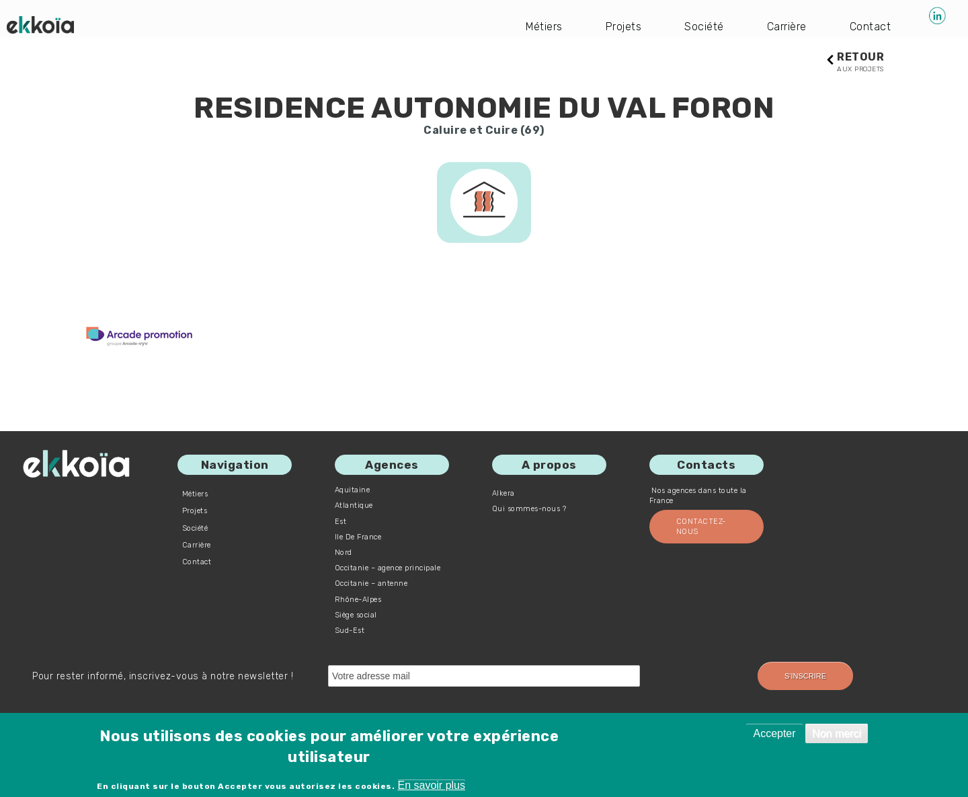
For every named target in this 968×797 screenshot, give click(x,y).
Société (705, 26)
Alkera (503, 493)
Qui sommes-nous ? (529, 508)
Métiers (544, 26)
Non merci (836, 733)
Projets (624, 26)
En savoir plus (432, 785)
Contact (870, 26)
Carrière (787, 26)
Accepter (774, 733)
